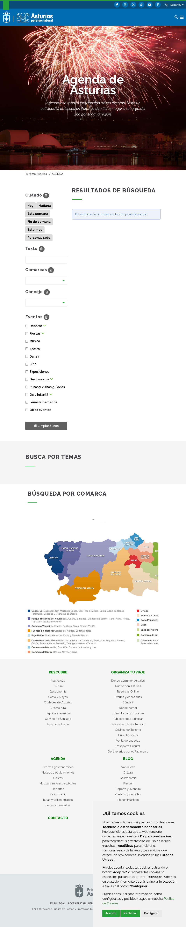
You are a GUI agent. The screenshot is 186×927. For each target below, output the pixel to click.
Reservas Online (128, 691)
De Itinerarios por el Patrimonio (128, 751)
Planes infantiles (128, 799)
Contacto (58, 818)
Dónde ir (128, 702)
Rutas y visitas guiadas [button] (47, 387)
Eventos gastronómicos (58, 767)
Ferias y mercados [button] (43, 402)
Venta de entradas (128, 740)
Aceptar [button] (111, 913)
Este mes (34, 230)
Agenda (58, 759)
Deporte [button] (36, 326)
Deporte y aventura (58, 713)
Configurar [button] (151, 913)
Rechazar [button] (130, 913)
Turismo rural (58, 707)
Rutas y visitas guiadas (58, 799)
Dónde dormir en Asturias (128, 680)
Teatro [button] (35, 349)
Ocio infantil (58, 794)
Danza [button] (34, 356)
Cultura (58, 686)
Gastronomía (58, 691)
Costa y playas (58, 697)
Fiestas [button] (35, 333)
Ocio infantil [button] (39, 395)
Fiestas (58, 778)
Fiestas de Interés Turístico (128, 724)
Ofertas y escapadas (128, 697)
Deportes (58, 788)
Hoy (30, 206)
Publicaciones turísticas (128, 718)
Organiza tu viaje (128, 672)
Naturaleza (58, 680)
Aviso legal (57, 903)
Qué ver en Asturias (128, 686)
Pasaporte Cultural (128, 746)
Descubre (58, 672)
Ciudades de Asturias (58, 702)
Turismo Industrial (57, 724)
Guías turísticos (128, 735)
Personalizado (38, 238)
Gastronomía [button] (39, 379)
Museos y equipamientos (58, 772)
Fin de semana (39, 222)
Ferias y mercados (58, 805)
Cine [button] (33, 364)
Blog (128, 759)
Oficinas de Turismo (128, 729)
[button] (177, 4)
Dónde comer (128, 707)
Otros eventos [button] (40, 410)
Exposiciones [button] (39, 372)
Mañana (45, 206)
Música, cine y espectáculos (57, 783)
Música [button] (35, 341)
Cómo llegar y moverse (128, 713)
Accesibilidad (77, 903)
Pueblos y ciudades (128, 794)
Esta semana (37, 214)
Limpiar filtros (46, 426)
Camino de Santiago (58, 718)
